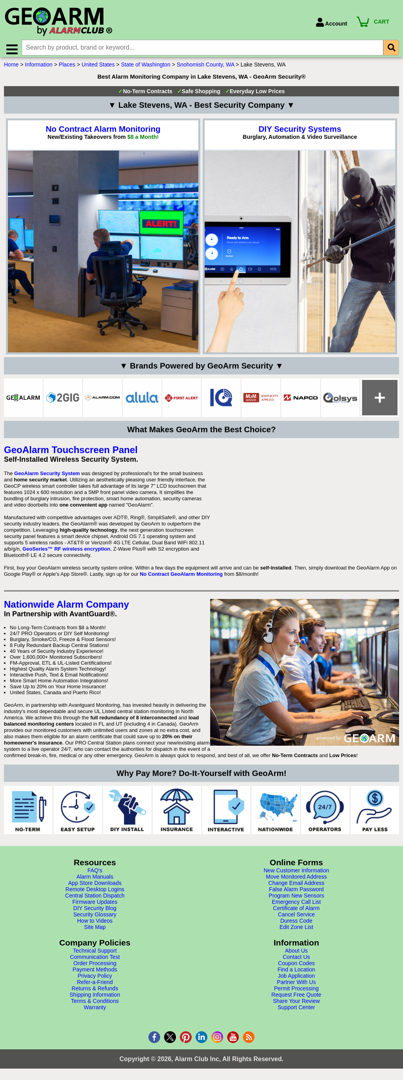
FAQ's (94, 874)
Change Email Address (296, 886)
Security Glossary (94, 918)
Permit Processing (296, 992)
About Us (296, 954)
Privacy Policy (95, 979)
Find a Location (296, 973)
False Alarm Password (296, 893)
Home (11, 68)
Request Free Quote (297, 998)
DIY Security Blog (94, 912)
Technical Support (94, 954)
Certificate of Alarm (296, 912)
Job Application (296, 979)
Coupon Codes (296, 967)
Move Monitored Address (296, 880)
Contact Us (296, 960)
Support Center (296, 1011)
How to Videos (95, 924)
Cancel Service (296, 918)
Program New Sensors (296, 899)
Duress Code (296, 924)
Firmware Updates (94, 905)
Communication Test (95, 960)
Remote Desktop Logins (94, 893)
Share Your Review (296, 1004)
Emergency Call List (296, 905)
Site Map (94, 930)
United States (98, 68)
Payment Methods (95, 973)
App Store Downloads (94, 886)
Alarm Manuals (94, 880)
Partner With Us (296, 985)
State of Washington (145, 68)
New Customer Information (296, 874)
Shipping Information (95, 998)
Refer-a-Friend (95, 985)
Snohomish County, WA (205, 68)
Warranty (95, 1011)
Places (67, 68)
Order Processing (95, 967)
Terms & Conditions (94, 1004)
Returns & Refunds (95, 992)
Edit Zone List (296, 930)
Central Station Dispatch (95, 899)
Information (38, 68)
